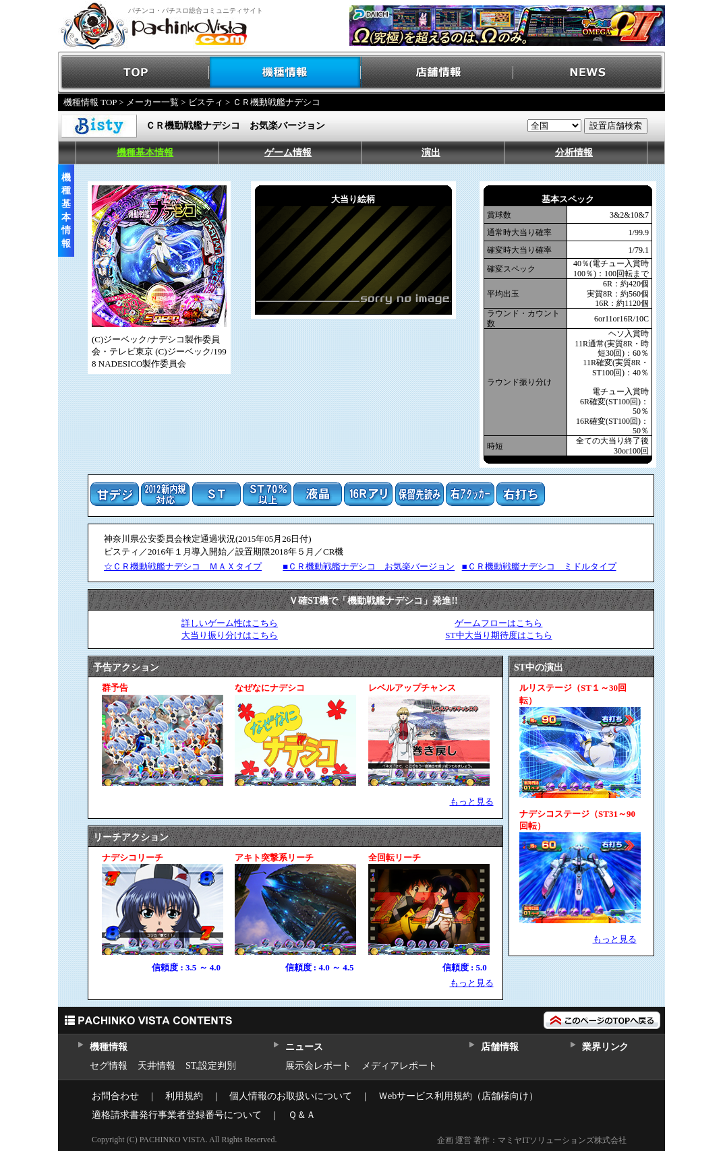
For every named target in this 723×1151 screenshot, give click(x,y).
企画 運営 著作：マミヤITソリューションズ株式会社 (532, 1140)
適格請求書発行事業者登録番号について (177, 1115)
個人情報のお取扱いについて (290, 1096)
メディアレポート (399, 1066)
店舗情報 (437, 72)
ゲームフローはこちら (498, 623)
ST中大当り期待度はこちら (498, 635)
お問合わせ (115, 1096)
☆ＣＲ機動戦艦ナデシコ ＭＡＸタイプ (183, 566)
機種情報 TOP (90, 102)
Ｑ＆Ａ (302, 1115)
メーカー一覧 (152, 102)
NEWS (589, 72)
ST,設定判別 (210, 1066)
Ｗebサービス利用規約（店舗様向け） (458, 1096)
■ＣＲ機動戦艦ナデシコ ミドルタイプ (539, 566)
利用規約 (184, 1096)
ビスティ (205, 102)
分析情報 (574, 153)
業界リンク (605, 1047)
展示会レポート (318, 1066)
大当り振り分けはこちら (229, 635)
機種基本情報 (145, 153)
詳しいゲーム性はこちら (229, 623)
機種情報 (286, 72)
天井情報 (156, 1066)
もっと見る (472, 802)
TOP (134, 72)
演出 (431, 153)
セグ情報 (108, 1066)
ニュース (303, 1047)
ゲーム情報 (288, 153)
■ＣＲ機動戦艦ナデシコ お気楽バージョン (369, 566)
